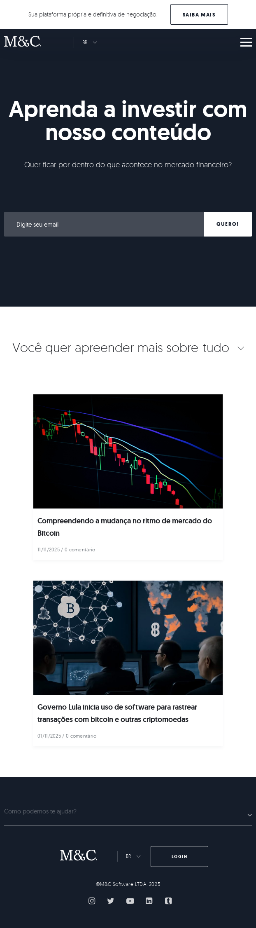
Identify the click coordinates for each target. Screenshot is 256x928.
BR (84, 42)
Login (180, 856)
